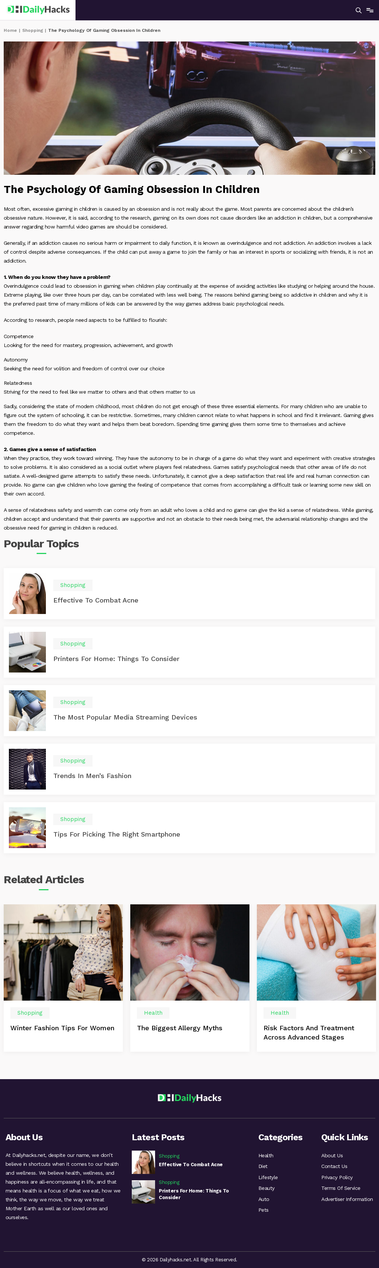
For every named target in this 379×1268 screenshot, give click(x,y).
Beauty (266, 1189)
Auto (263, 1200)
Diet (263, 1166)
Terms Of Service (340, 1189)
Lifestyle (268, 1178)
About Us (332, 1155)
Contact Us (334, 1166)
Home (10, 30)
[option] (63, 979)
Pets (263, 1211)
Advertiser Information (347, 1200)
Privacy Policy (337, 1178)
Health (266, 1155)
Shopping (32, 30)
